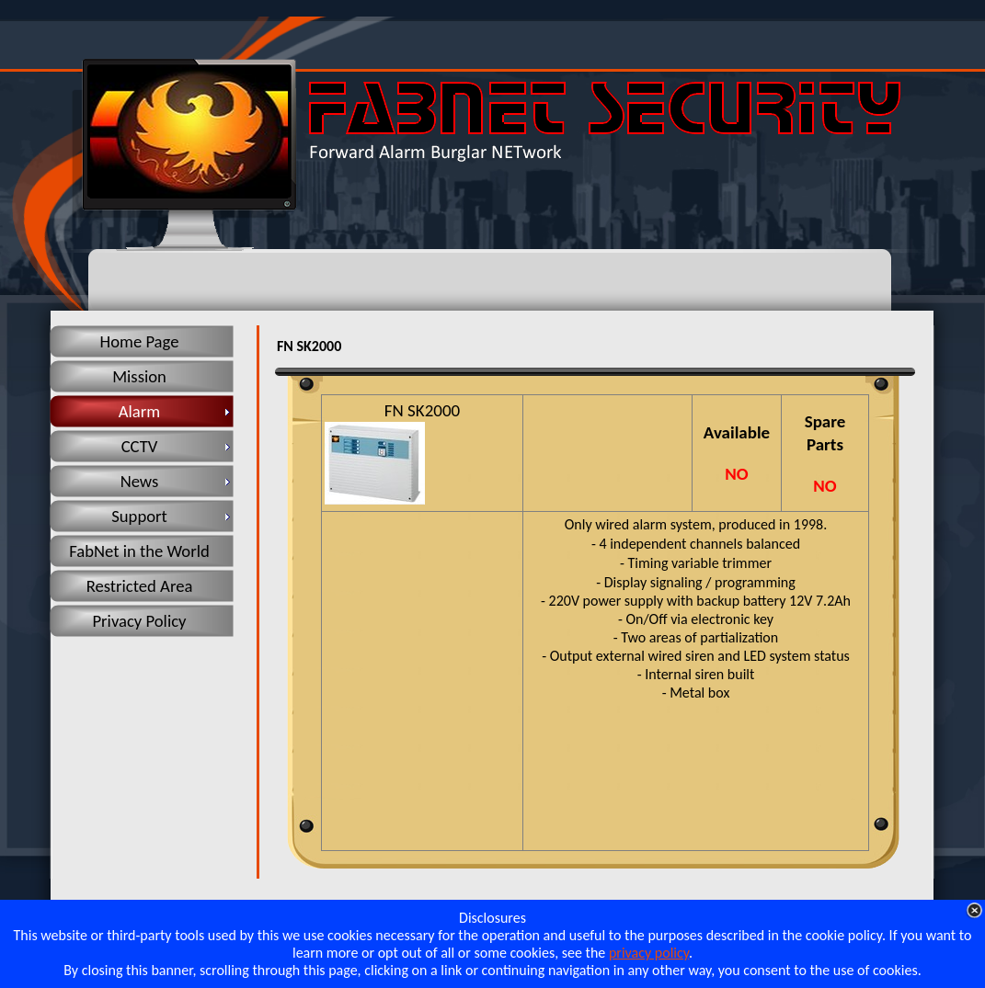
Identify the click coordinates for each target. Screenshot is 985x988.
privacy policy (649, 952)
